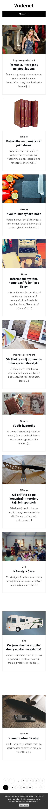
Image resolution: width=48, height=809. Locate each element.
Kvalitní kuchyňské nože (24, 214)
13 (24, 787)
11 (12, 787)
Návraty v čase (24, 571)
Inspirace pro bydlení (24, 60)
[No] (45, 801)
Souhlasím (24, 805)
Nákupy (24, 136)
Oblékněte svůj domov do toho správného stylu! (24, 361)
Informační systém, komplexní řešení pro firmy (24, 282)
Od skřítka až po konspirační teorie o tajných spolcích (23, 498)
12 (18, 787)
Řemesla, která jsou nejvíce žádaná (24, 66)
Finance (24, 421)
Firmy (24, 274)
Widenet (24, 6)
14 (30, 787)
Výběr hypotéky (24, 425)
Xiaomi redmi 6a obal (24, 738)
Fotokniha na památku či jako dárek (24, 143)
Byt (24, 640)
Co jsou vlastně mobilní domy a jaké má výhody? (24, 647)
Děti (24, 566)
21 (42, 787)
